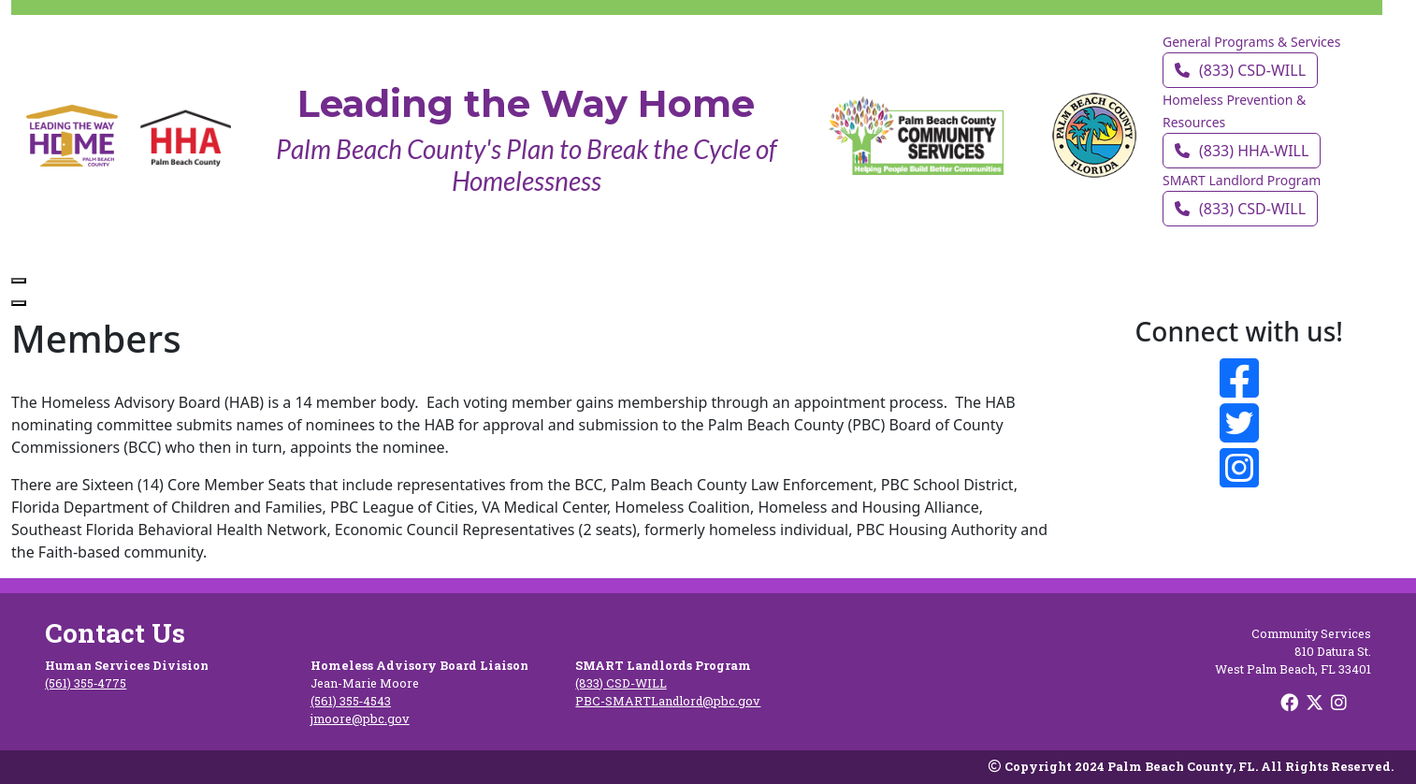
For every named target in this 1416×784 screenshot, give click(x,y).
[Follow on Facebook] (1239, 378)
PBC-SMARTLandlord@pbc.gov (667, 700)
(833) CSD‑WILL (1240, 70)
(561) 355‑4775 (85, 682)
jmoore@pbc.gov (360, 718)
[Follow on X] (1317, 701)
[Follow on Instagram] (1239, 467)
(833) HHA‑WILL (1241, 150)
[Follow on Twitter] (1239, 422)
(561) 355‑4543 (351, 700)
